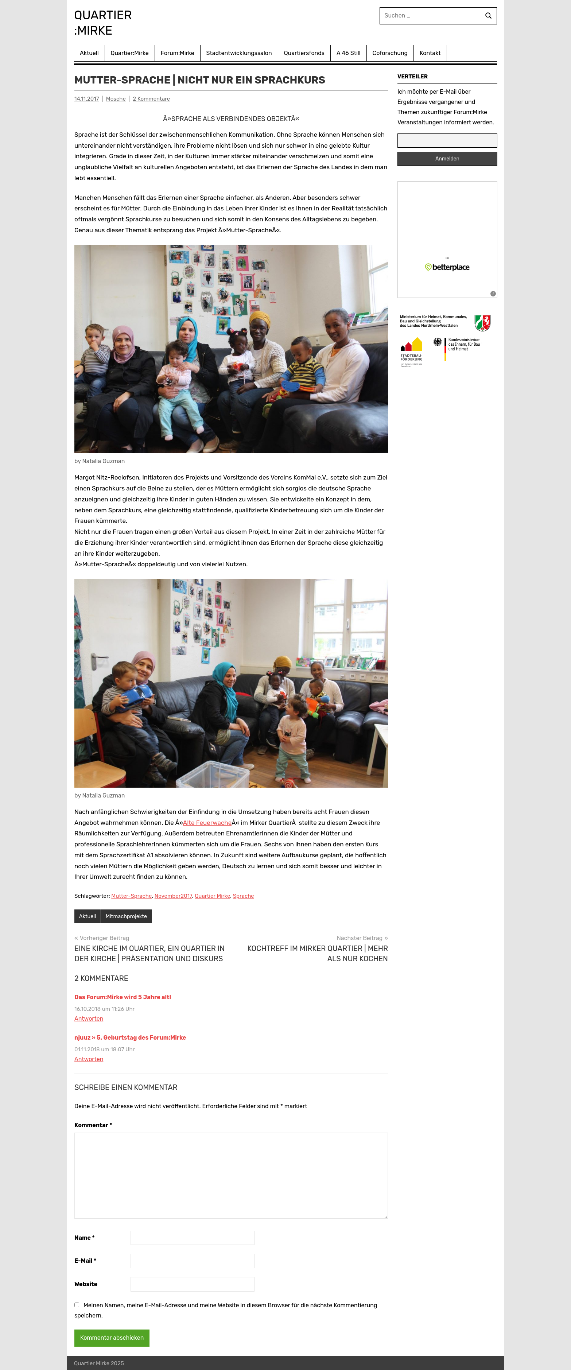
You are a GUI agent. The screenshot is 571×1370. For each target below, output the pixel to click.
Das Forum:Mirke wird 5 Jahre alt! (122, 996)
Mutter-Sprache (131, 894)
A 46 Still (349, 51)
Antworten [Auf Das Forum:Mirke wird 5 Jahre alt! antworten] (88, 1017)
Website (85, 1283)
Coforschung (390, 51)
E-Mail (85, 1259)
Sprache (243, 894)
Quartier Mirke (212, 894)
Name (84, 1236)
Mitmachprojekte (127, 915)
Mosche (116, 97)
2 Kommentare (151, 97)
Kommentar (93, 1124)
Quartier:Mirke (130, 51)
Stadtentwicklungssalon (239, 51)
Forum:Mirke (177, 51)
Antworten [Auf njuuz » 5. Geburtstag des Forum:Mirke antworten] (88, 1058)
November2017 (173, 894)
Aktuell (89, 51)
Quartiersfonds (304, 51)
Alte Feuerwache (207, 821)
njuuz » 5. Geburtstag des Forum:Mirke (130, 1036)
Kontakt (430, 51)
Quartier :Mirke (111, 22)
